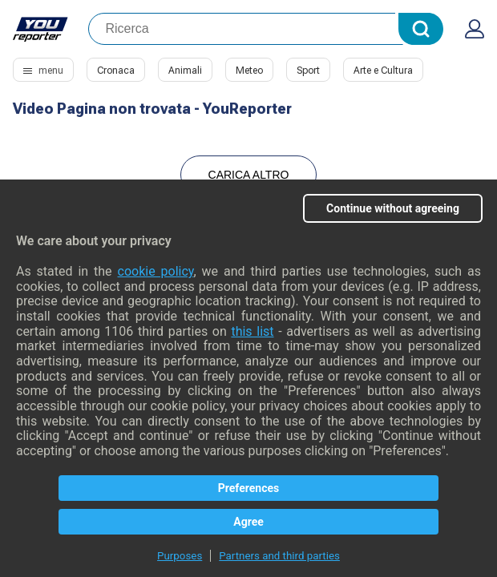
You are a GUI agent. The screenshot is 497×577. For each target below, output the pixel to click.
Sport (308, 70)
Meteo (249, 70)
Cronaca (116, 70)
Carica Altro (248, 174)
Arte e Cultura (383, 70)
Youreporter (41, 29)
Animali (185, 70)
